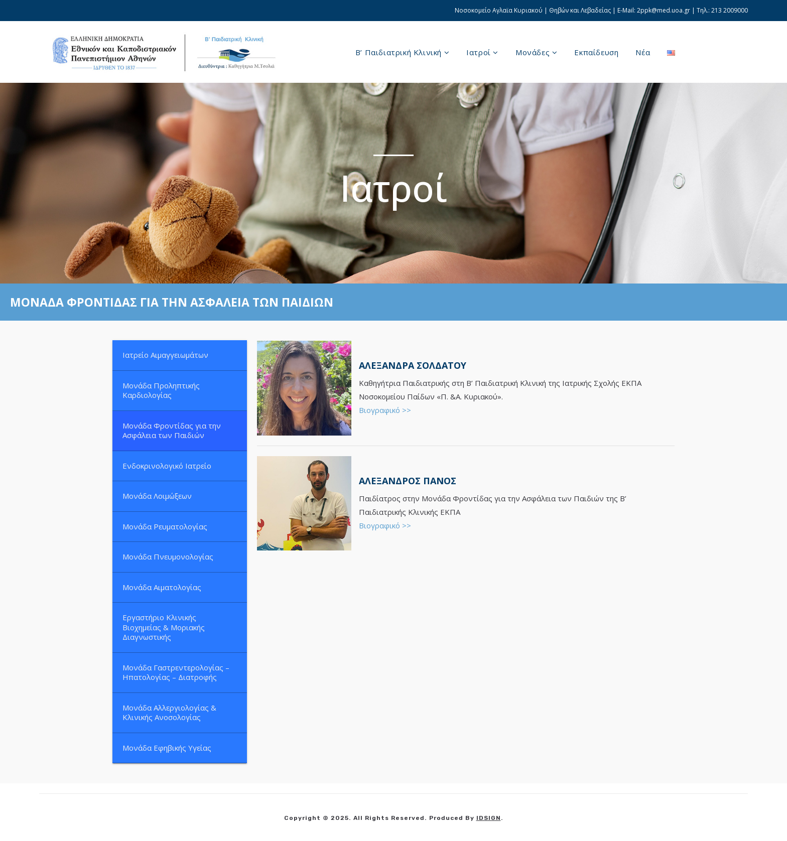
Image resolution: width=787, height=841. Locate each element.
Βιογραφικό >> (385, 410)
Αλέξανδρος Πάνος (407, 481)
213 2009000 (729, 10)
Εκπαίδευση (596, 52)
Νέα (642, 52)
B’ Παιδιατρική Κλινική (402, 52)
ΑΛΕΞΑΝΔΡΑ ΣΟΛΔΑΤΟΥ (412, 365)
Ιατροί (482, 52)
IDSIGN (488, 817)
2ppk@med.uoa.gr (663, 10)
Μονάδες (536, 52)
